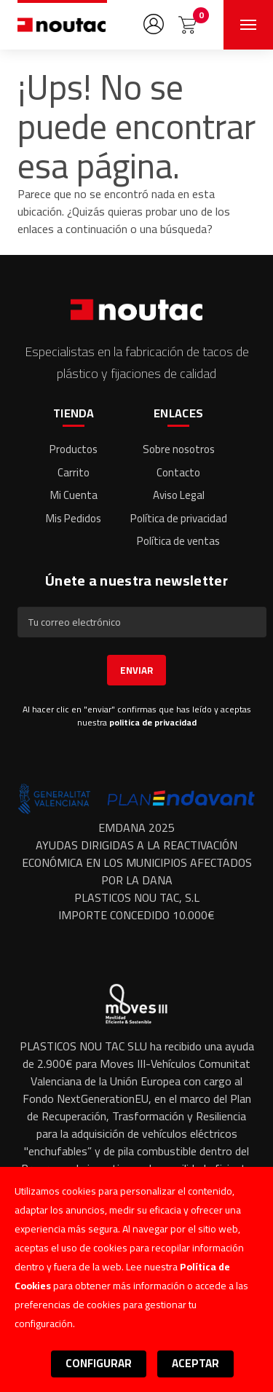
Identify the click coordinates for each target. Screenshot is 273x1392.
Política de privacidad (178, 518)
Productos (74, 449)
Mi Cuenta (74, 495)
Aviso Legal (179, 495)
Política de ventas (178, 540)
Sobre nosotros (179, 449)
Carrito (74, 472)
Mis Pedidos (73, 518)
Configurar (99, 1363)
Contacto (178, 472)
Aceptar (195, 1363)
